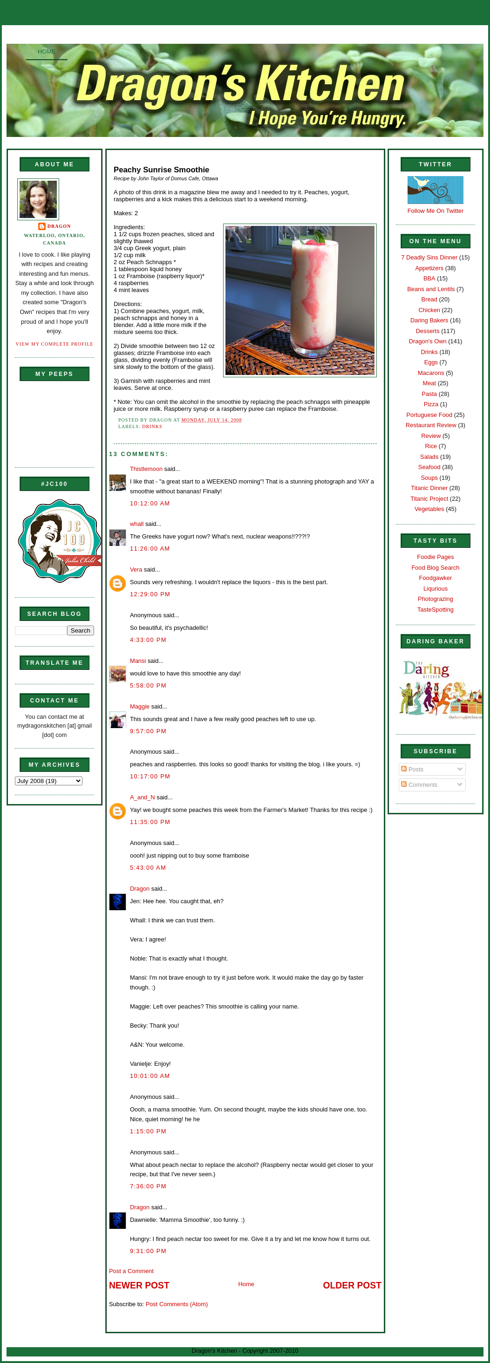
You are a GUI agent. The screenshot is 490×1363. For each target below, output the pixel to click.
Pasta (429, 393)
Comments (419, 784)
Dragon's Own (428, 341)
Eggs (431, 362)
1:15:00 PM (148, 1131)
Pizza (431, 404)
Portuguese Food (429, 414)
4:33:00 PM (148, 639)
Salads (429, 456)
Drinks (152, 426)
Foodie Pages (435, 556)
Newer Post (139, 1285)
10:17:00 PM (150, 776)
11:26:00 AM (150, 548)
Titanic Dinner (429, 487)
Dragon (59, 226)
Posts (412, 769)
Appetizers (429, 268)
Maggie (140, 706)
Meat (429, 383)
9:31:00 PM (148, 1250)
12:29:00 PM (150, 594)
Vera (136, 569)
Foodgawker (435, 577)
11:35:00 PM (150, 821)
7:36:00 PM (148, 1186)
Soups (429, 477)
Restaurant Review (431, 425)
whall (136, 523)
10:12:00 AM (150, 503)
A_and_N (142, 797)
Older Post (352, 1285)
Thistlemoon (146, 468)
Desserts (428, 330)
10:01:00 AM (150, 1075)
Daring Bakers (429, 320)
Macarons (431, 372)
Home (47, 51)
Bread (429, 299)
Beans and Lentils (431, 289)
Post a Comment (131, 1271)
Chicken (429, 310)
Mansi (138, 660)
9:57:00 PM (148, 731)
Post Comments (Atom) (177, 1304)
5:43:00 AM (148, 867)
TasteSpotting (435, 609)
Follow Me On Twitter (436, 210)
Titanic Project (429, 498)
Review (431, 435)
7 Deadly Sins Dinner (429, 257)
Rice (431, 446)
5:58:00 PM (148, 685)
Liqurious (435, 588)
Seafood (429, 466)
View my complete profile (55, 344)
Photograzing (435, 598)
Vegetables (429, 508)
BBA (429, 278)
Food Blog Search (436, 567)
